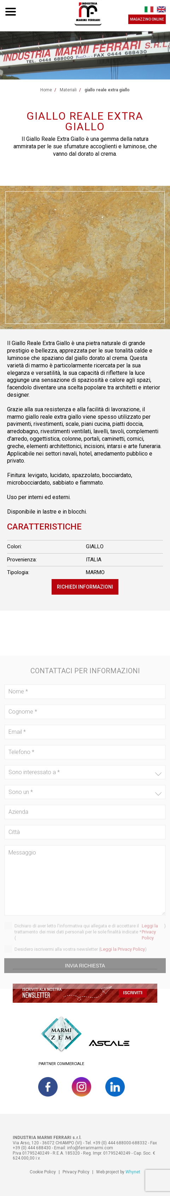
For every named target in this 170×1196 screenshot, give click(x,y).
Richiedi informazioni (85, 587)
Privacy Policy (76, 1171)
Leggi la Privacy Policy (150, 940)
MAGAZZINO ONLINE (147, 19)
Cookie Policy (43, 1171)
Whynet (132, 1171)
